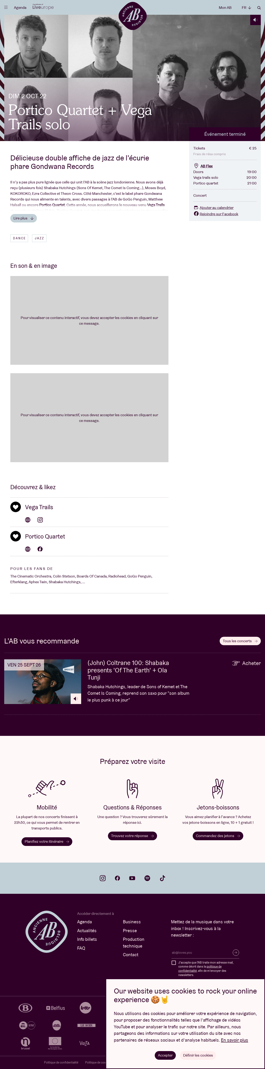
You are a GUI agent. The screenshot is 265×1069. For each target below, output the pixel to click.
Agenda (20, 7)
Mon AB (225, 7)
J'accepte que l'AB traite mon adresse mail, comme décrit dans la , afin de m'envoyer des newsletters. (205, 969)
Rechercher (259, 7)
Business (132, 922)
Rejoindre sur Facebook (215, 213)
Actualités (87, 930)
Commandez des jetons (218, 835)
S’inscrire (236, 952)
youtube (132, 878)
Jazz (39, 238)
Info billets (87, 939)
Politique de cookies (98, 1062)
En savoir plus (234, 1040)
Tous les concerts (240, 640)
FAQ (81, 948)
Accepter (165, 1055)
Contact (130, 954)
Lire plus (23, 218)
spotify (147, 878)
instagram (103, 878)
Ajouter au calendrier (213, 207)
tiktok (162, 878)
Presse (130, 930)
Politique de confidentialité (61, 1062)
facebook (117, 878)
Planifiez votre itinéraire (47, 841)
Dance (19, 238)
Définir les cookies (198, 1055)
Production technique (133, 942)
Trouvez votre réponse (132, 835)
